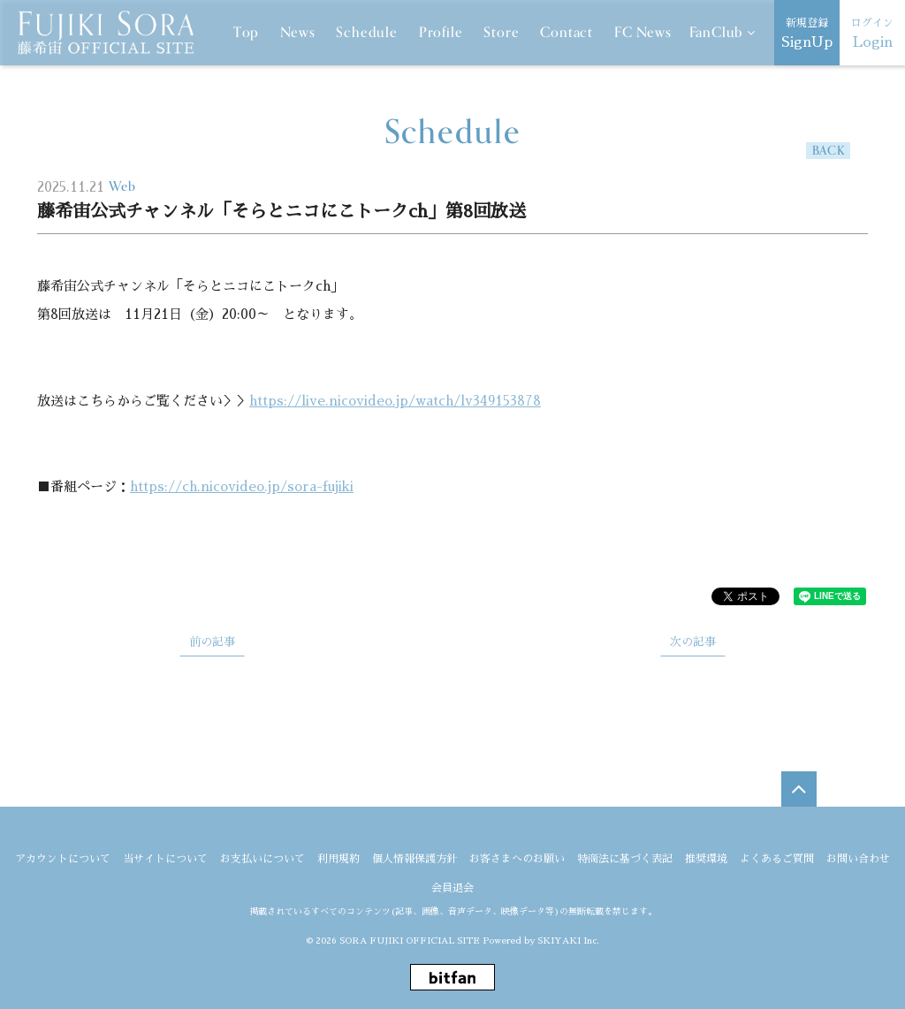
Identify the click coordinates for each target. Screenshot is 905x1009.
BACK (828, 150)
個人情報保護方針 (414, 858)
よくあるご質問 (777, 858)
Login (872, 31)
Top (246, 33)
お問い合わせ (858, 858)
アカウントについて (62, 858)
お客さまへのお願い (517, 858)
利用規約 (338, 858)
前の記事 (212, 642)
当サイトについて (165, 858)
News (297, 33)
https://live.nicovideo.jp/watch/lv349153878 (395, 400)
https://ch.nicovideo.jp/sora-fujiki (242, 486)
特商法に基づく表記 (625, 858)
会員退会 (452, 886)
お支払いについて (262, 858)
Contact (566, 33)
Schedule (366, 33)
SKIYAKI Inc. (568, 938)
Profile (441, 33)
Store (501, 33)
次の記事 (693, 642)
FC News (643, 33)
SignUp (807, 31)
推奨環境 (706, 858)
